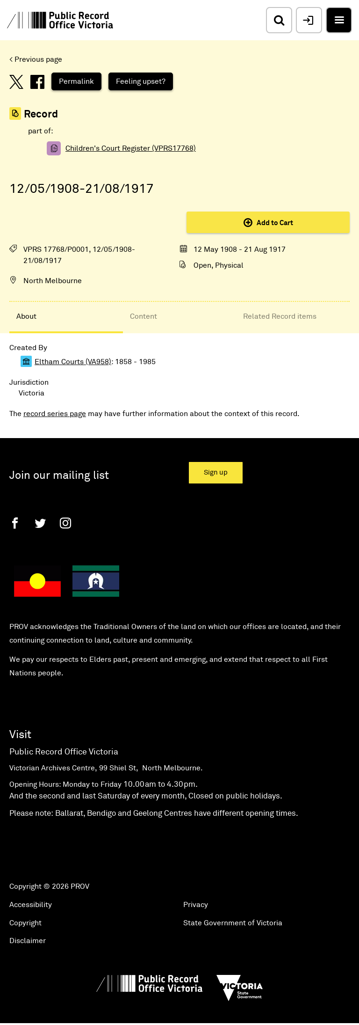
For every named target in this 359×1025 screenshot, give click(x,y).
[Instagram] (65, 523)
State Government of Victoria (232, 923)
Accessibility (30, 904)
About (26, 316)
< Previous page (35, 59)
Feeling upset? (140, 81)
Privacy (195, 904)
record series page (54, 413)
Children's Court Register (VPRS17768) (130, 148)
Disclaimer (27, 940)
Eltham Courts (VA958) (73, 362)
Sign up (216, 472)
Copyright (25, 923)
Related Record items (279, 316)
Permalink (76, 81)
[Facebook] (15, 523)
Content (143, 316)
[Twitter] (40, 523)
